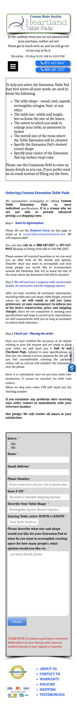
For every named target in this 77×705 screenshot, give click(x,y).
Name (13, 454)
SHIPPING (48, 689)
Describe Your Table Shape (28, 504)
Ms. (13, 444)
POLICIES (47, 684)
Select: (14, 438)
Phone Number (19, 479)
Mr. (13, 447)
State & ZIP (17, 491)
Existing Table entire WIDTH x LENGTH (37, 516)
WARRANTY (49, 679)
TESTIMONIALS (52, 695)
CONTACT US (50, 674)
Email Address (19, 466)
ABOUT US (48, 669)
